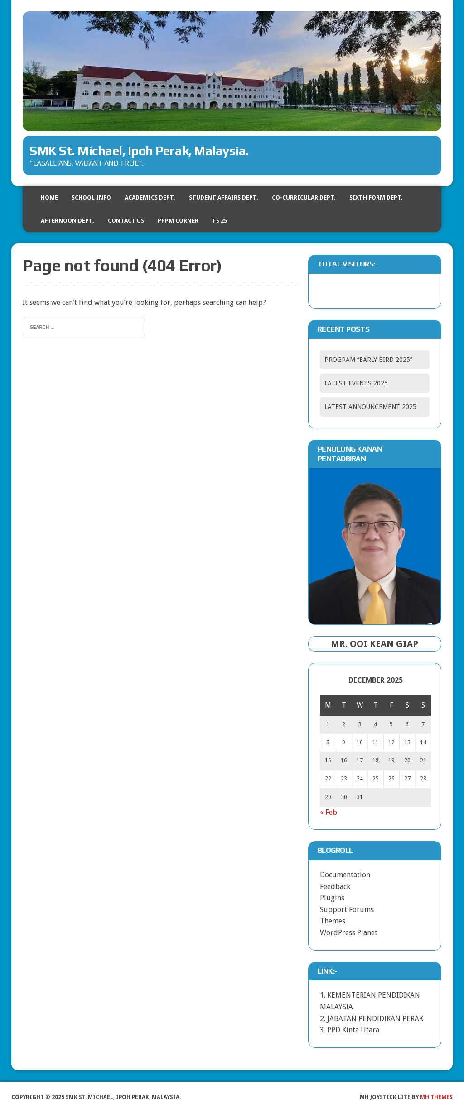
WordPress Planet (348, 932)
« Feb (328, 812)
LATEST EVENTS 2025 (356, 383)
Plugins (332, 898)
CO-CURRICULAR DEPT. (304, 197)
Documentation (345, 874)
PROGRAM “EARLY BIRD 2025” (368, 359)
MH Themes (436, 1097)
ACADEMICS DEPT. (150, 197)
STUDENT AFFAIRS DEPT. (223, 197)
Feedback (335, 886)
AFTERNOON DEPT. (67, 220)
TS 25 (219, 220)
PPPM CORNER (178, 220)
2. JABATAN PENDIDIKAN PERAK (371, 1018)
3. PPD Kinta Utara (349, 1030)
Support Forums (347, 909)
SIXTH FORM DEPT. (376, 197)
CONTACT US (126, 220)
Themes (332, 921)
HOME (49, 197)
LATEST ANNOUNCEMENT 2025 (370, 406)
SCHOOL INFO (91, 197)
